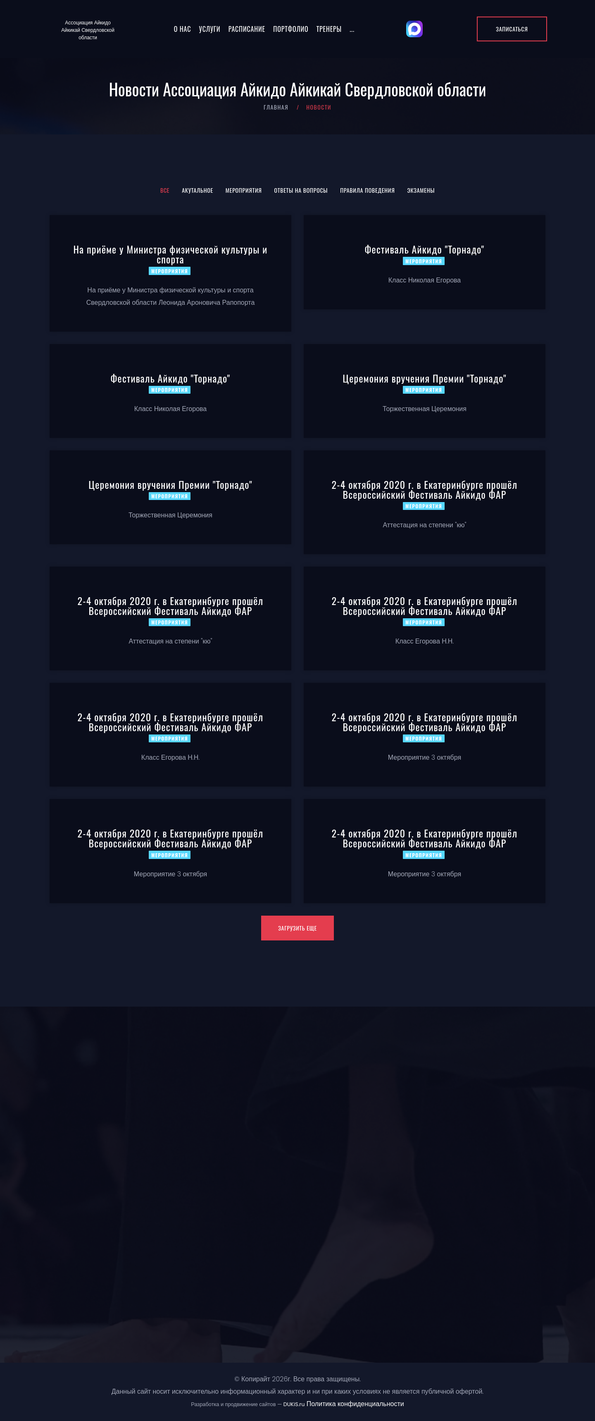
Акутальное (197, 190)
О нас (182, 29)
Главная (276, 107)
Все (164, 190)
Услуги (210, 29)
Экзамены (421, 190)
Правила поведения (367, 190)
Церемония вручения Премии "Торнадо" (425, 378)
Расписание (246, 29)
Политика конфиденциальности (355, 1404)
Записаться (512, 28)
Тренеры (329, 29)
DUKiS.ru (294, 1404)
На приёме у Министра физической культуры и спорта (171, 254)
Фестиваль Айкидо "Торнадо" (425, 249)
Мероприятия (244, 190)
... (352, 29)
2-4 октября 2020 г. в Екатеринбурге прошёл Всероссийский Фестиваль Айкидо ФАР (425, 489)
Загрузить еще (297, 927)
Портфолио (290, 29)
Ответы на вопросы (301, 190)
